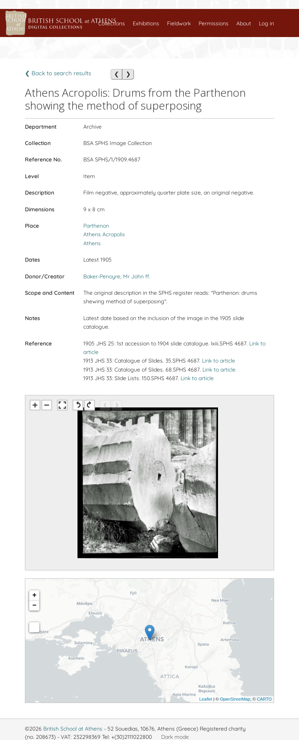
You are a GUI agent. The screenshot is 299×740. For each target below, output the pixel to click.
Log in (266, 23)
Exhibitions (146, 23)
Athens (92, 243)
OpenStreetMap (235, 699)
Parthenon (96, 225)
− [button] (34, 605)
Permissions (214, 23)
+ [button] (34, 595)
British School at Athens (72, 728)
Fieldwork (179, 23)
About (243, 23)
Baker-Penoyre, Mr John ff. (116, 276)
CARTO (264, 699)
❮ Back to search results (58, 73)
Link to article (218, 360)
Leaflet (205, 699)
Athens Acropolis (104, 234)
